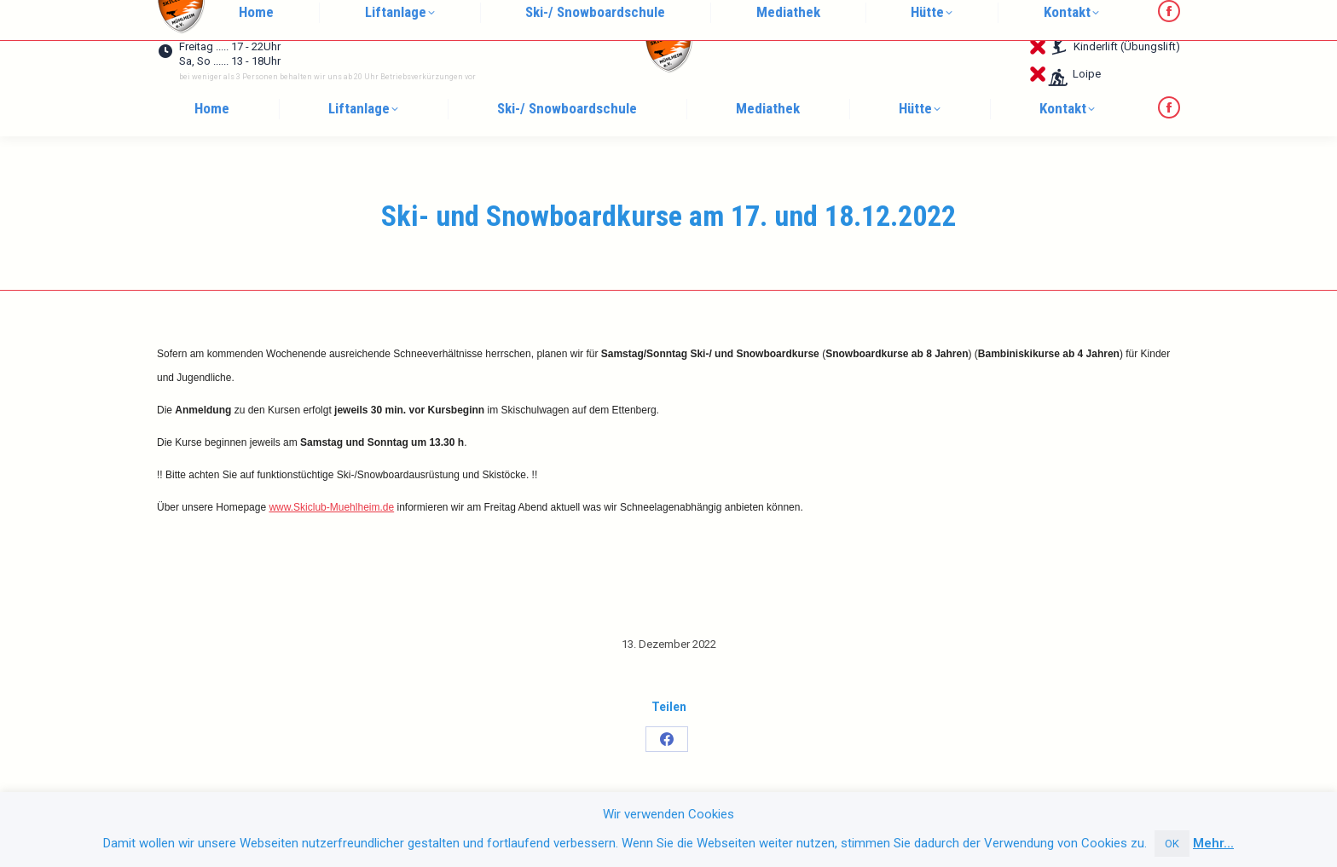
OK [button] (1172, 843)
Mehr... (1213, 843)
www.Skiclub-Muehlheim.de (331, 507)
